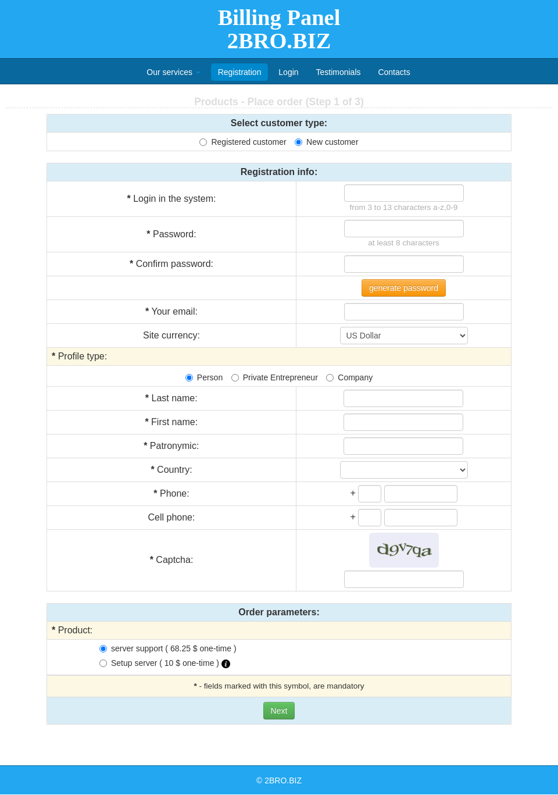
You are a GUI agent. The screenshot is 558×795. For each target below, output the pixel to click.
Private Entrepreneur (274, 377)
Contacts (394, 72)
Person (204, 377)
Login (288, 72)
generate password (403, 288)
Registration (240, 72)
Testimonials (338, 72)
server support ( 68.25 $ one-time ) (168, 648)
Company (349, 377)
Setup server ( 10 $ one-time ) (164, 663)
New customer (326, 142)
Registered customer (242, 142)
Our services (173, 72)
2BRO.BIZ (283, 780)
